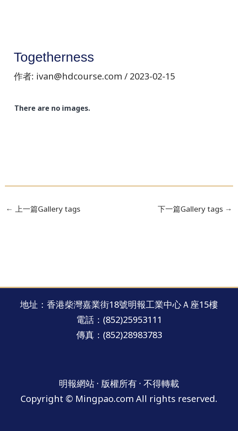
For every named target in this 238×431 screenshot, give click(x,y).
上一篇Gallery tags (43, 209)
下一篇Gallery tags (195, 209)
